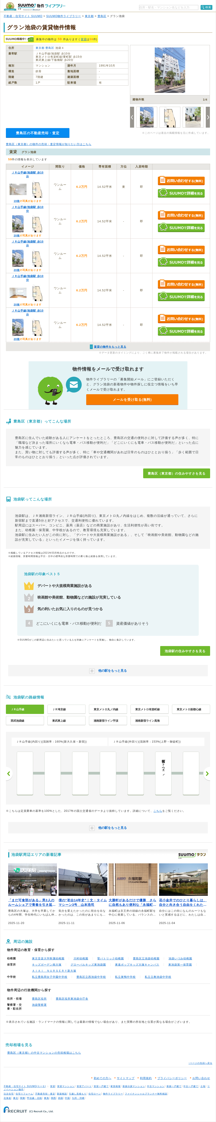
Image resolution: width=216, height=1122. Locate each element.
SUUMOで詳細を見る (181, 193)
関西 (53, 1098)
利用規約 (146, 1078)
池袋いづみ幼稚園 (180, 958)
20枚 (17, 235)
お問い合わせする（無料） (181, 181)
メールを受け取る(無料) (132, 399)
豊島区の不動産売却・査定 (37, 133)
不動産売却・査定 (45, 1093)
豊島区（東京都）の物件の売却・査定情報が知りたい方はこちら (48, 144)
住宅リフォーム (24, 1093)
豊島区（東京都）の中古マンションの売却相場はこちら (44, 1052)
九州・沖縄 (78, 1098)
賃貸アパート (84, 1086)
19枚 (17, 201)
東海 (46, 1098)
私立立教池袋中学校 (158, 976)
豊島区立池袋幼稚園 (146, 958)
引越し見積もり (77, 1093)
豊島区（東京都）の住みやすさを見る (177, 473)
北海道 (7, 1098)
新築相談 (62, 1093)
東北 (15, 1098)
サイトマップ (126, 1078)
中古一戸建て (190, 1086)
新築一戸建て (174, 1086)
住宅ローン (94, 1093)
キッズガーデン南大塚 (46, 964)
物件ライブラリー (113, 1093)
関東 (22, 1098)
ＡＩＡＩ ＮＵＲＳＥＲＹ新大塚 (54, 970)
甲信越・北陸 (34, 1098)
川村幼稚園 (81, 958)
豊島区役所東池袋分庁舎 (72, 998)
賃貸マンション (66, 1086)
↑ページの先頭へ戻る (200, 1063)
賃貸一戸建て (101, 1086)
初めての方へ (102, 1078)
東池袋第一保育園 (180, 964)
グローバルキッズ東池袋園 (88, 964)
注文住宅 (9, 1093)
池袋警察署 (39, 1004)
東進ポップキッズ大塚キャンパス (137, 964)
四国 (60, 1098)
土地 (202, 1086)
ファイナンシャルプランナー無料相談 (146, 1093)
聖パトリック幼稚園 (110, 958)
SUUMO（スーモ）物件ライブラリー (34, 6)
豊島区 (102, 16)
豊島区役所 (39, 998)
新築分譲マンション (134, 1086)
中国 (67, 1098)
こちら (157, 810)
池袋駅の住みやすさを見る (185, 651)
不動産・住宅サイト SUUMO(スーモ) (25, 1086)
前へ (9, 774)
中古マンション (155, 1086)
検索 (208, 7)
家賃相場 (115, 1086)
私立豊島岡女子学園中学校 (49, 976)
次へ (206, 774)
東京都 (89, 16)
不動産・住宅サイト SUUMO (23, 16)
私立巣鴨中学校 (125, 976)
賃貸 (84, 39)
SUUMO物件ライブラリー (63, 16)
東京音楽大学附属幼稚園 (48, 958)
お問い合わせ (201, 1078)
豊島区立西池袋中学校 (91, 976)
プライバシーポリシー (172, 1078)
